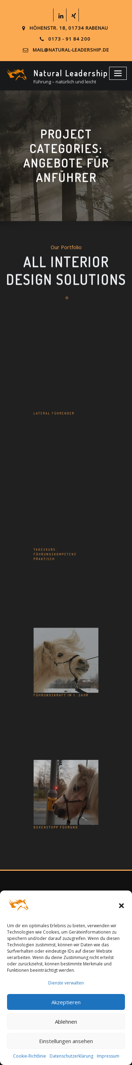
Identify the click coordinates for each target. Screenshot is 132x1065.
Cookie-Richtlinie (29, 1056)
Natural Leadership (69, 72)
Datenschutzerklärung (71, 1056)
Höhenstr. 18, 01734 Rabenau (69, 28)
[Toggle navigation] (118, 72)
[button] (121, 905)
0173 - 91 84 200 (69, 39)
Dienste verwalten (66, 983)
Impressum (108, 1056)
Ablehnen (66, 1021)
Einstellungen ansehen (66, 1041)
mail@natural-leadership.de (71, 50)
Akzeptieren (66, 1002)
